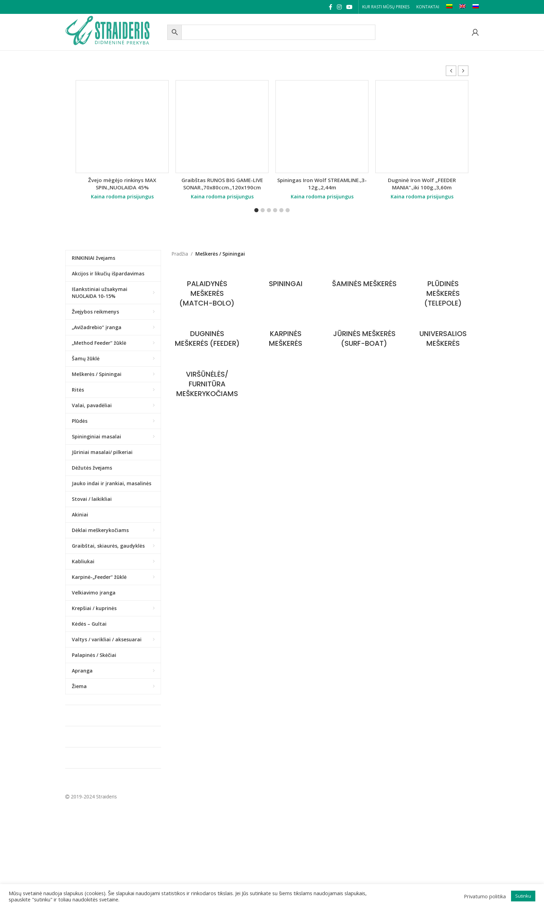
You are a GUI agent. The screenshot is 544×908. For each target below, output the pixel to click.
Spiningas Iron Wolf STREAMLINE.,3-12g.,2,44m (322, 184)
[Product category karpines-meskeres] (286, 335)
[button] (463, 71)
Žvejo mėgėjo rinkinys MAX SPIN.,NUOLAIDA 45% (122, 184)
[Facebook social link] (330, 7)
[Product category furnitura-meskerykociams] (207, 390)
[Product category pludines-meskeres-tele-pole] (443, 289)
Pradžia (179, 253)
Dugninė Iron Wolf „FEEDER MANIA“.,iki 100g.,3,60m (422, 184)
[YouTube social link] (349, 7)
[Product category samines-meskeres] (364, 280)
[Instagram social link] (339, 7)
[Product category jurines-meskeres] (364, 335)
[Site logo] (114, 31)
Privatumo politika (485, 896)
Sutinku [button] (523, 896)
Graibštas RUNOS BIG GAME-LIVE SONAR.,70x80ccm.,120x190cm (222, 184)
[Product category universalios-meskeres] (443, 335)
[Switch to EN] (462, 7)
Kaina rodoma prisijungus (122, 196)
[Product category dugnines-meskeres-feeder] (207, 339)
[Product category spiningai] (286, 280)
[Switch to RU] (476, 7)
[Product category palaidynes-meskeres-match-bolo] (207, 289)
